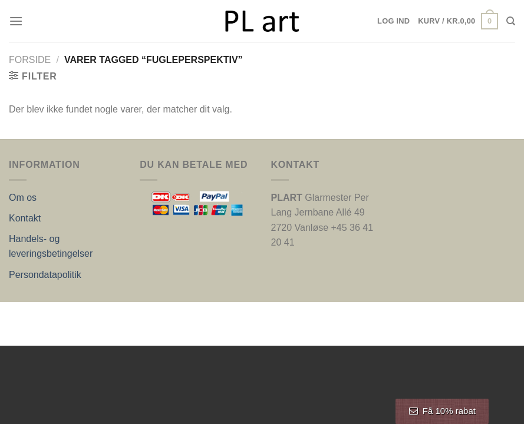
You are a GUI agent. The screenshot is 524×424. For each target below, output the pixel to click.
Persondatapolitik (45, 275)
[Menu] (16, 20)
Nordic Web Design (127, 314)
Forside (30, 60)
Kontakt (25, 218)
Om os (23, 198)
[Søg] (510, 21)
